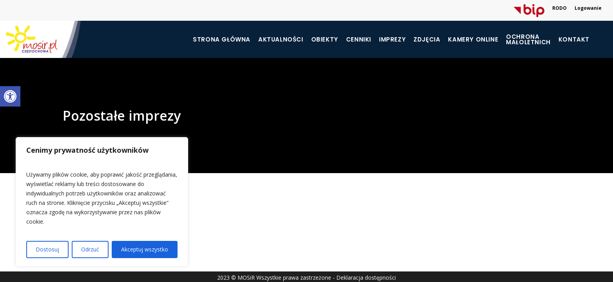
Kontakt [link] (574, 39)
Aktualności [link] (280, 39)
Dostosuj (47, 249)
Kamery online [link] (473, 39)
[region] (102, 201)
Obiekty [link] (324, 39)
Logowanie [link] (588, 8)
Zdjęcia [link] (427, 39)
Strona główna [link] (221, 39)
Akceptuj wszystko (144, 249)
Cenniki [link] (358, 39)
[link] (10, 96)
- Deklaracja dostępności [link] (364, 277)
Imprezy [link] (392, 39)
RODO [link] (559, 8)
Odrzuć (90, 249)
